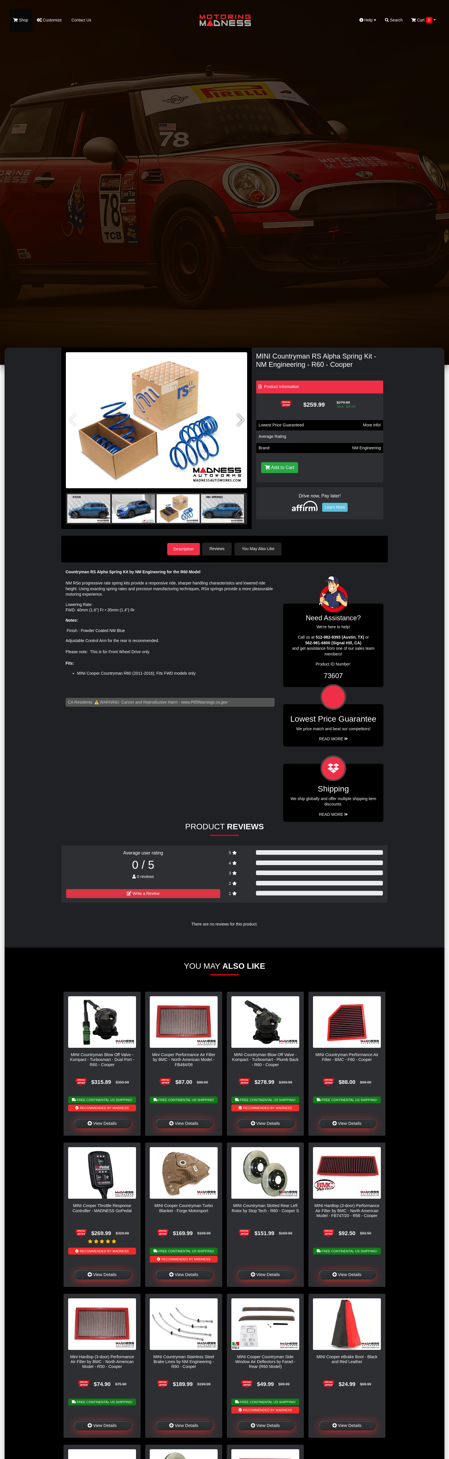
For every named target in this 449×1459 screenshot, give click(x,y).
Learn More (335, 507)
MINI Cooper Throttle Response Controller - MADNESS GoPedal (101, 1207)
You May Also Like (259, 548)
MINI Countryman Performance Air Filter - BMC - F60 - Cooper (347, 1057)
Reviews (218, 548)
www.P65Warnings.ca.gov (204, 701)
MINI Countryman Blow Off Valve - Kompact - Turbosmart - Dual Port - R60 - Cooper (102, 1059)
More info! (372, 425)
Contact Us (80, 20)
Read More (333, 738)
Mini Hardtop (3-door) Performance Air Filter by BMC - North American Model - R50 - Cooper (102, 1361)
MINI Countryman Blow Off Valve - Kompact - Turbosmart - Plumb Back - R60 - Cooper (265, 1059)
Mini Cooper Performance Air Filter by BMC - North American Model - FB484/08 (183, 1059)
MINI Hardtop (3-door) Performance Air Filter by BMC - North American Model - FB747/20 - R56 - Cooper (346, 1210)
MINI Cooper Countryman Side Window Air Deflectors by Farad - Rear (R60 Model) (265, 1361)
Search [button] (394, 20)
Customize (49, 20)
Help (368, 20)
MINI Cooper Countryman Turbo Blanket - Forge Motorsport (183, 1207)
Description (184, 548)
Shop (20, 20)
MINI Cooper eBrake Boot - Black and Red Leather (346, 1358)
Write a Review (143, 893)
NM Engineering (366, 448)
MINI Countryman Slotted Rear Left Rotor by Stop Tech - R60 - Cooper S (265, 1207)
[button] (240, 420)
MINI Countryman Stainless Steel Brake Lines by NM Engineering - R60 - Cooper (183, 1361)
